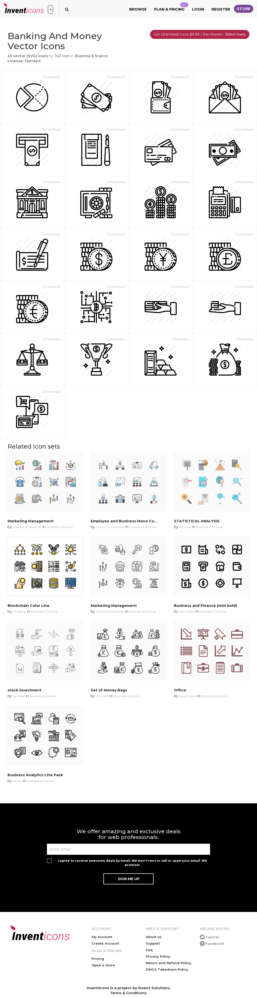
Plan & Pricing (171, 7)
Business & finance (91, 56)
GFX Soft (102, 696)
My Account (102, 937)
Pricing (98, 959)
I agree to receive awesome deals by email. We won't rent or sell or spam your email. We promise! (132, 863)
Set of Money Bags (109, 690)
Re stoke (185, 527)
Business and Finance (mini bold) (205, 605)
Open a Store (103, 965)
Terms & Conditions (128, 993)
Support (153, 943)
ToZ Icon (62, 56)
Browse (138, 9)
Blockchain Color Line (28, 605)
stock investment (24, 690)
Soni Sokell (187, 611)
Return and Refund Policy (168, 963)
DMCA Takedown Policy (167, 969)
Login (198, 9)
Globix (17, 781)
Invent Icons (188, 696)
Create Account (105, 943)
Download (51, 77)
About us (154, 937)
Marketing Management (31, 521)
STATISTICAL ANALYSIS (197, 521)
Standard (32, 61)
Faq (149, 950)
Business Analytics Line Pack (35, 775)
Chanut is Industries (27, 527)
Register (221, 9)
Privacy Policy (158, 956)
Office (180, 690)
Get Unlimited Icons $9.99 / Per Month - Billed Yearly (200, 34)
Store (243, 9)
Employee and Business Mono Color (125, 521)
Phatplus (19, 611)
